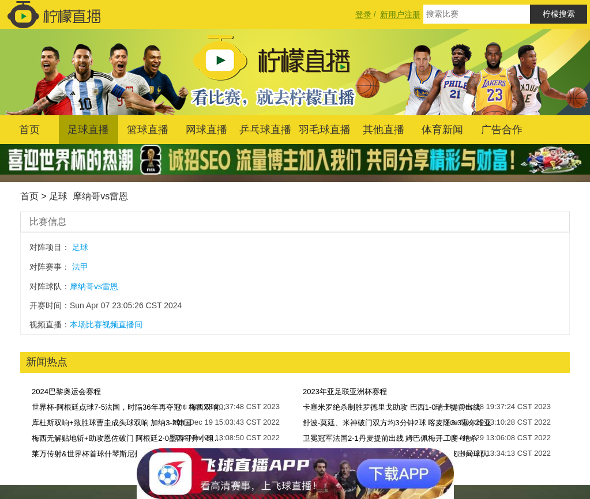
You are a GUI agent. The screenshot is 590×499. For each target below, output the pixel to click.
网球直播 (206, 129)
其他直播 (383, 129)
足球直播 (88, 129)
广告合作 (502, 129)
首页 (29, 129)
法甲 (80, 266)
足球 (58, 196)
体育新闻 (442, 129)
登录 (363, 14)
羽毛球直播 (325, 129)
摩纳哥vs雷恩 (100, 196)
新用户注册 (400, 14)
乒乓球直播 (265, 129)
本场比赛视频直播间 (106, 324)
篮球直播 (147, 129)
